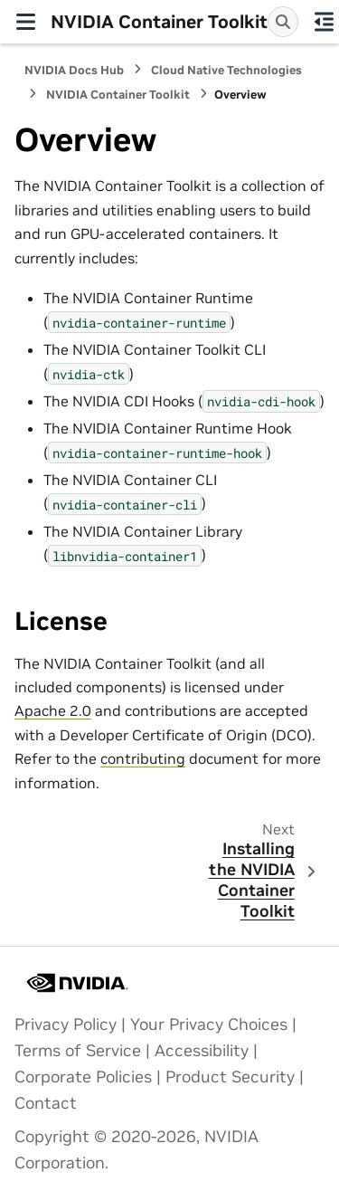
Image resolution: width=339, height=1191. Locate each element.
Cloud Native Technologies (226, 70)
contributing (142, 758)
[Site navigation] (25, 21)
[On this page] (323, 21)
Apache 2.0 (52, 710)
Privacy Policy (65, 1024)
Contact (45, 1103)
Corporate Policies (83, 1077)
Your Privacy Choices (208, 1024)
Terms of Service (77, 1051)
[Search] (283, 21)
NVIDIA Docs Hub (74, 70)
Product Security (230, 1077)
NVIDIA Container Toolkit (118, 94)
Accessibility (202, 1051)
